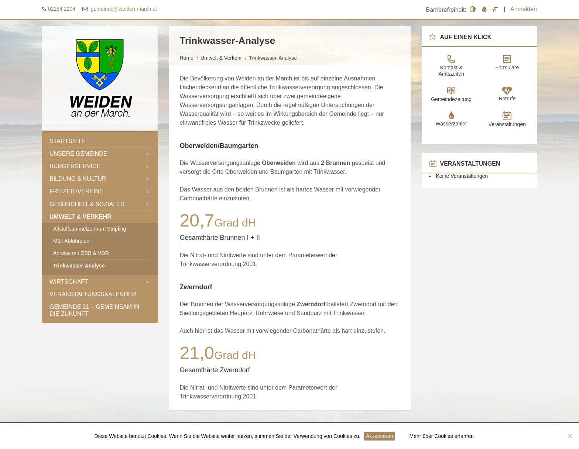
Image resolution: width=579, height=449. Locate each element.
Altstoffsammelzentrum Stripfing (89, 228)
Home (186, 58)
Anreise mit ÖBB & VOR (81, 253)
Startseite (67, 141)
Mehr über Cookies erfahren (442, 436)
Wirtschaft (68, 281)
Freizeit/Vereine (76, 191)
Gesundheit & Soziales (86, 204)
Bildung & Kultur (77, 179)
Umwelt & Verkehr (221, 58)
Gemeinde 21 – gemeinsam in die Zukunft (94, 310)
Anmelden (523, 9)
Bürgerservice (74, 166)
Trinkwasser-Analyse (79, 265)
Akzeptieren (379, 436)
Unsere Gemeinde (78, 153)
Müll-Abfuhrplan (71, 241)
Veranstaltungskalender (92, 294)
